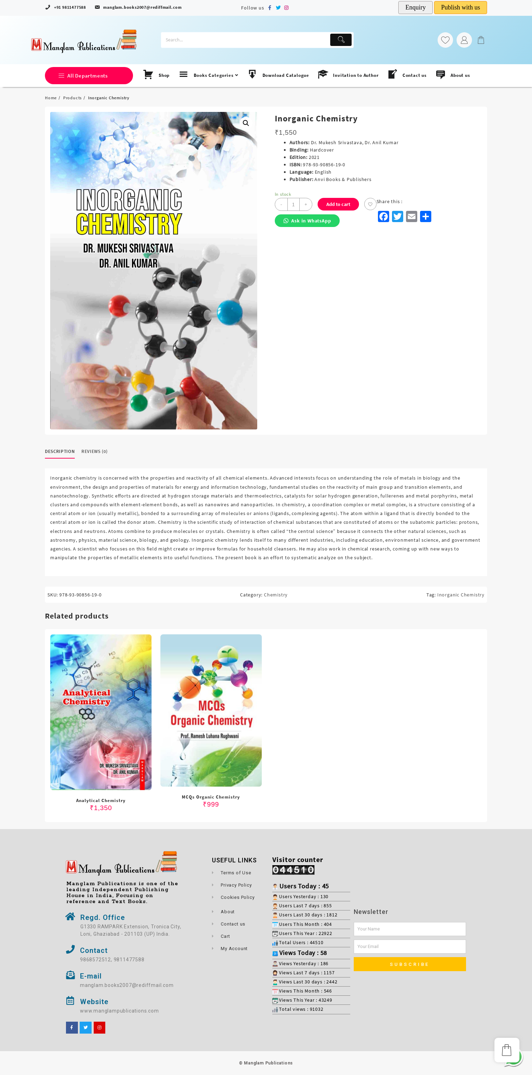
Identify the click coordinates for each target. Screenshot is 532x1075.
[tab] (62, 451)
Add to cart (338, 204)
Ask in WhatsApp (307, 221)
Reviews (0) (94, 451)
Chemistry (276, 595)
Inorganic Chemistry (461, 595)
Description (60, 451)
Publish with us (460, 7)
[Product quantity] (293, 204)
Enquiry (415, 7)
